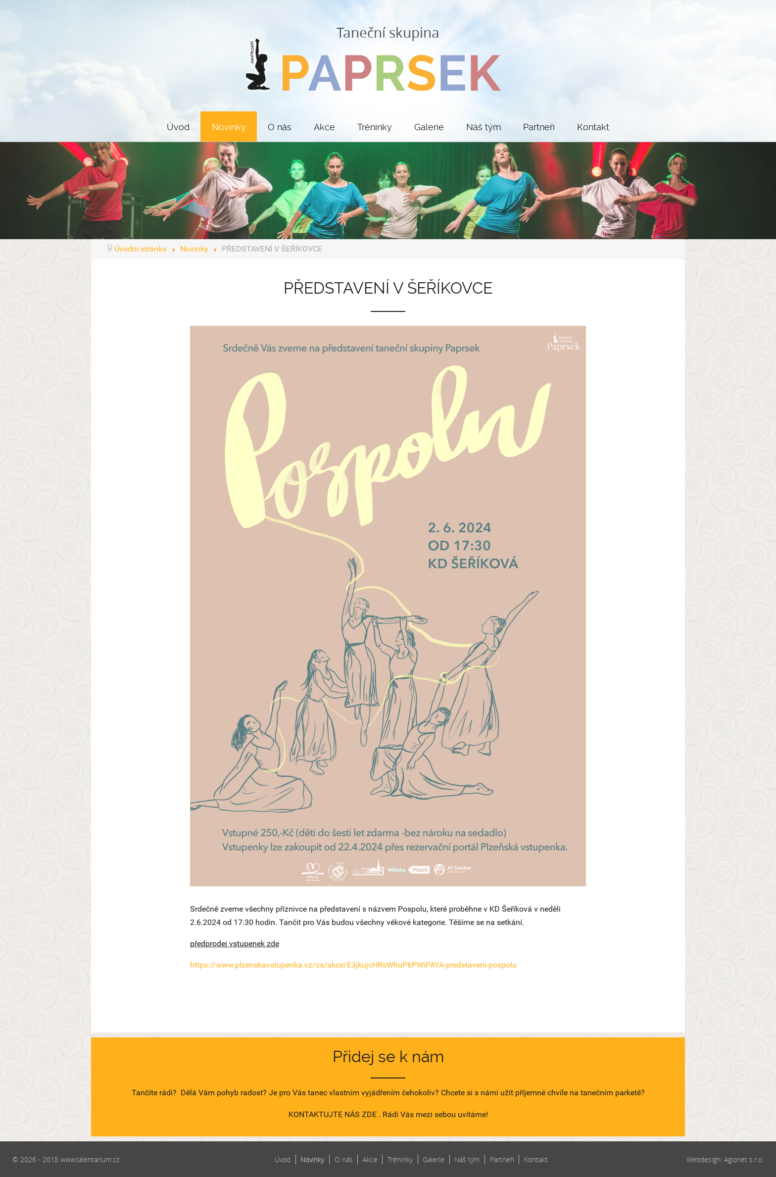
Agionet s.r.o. (744, 1159)
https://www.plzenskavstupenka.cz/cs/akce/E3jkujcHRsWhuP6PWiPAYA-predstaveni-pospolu (353, 965)
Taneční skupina (388, 57)
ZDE (369, 1114)
